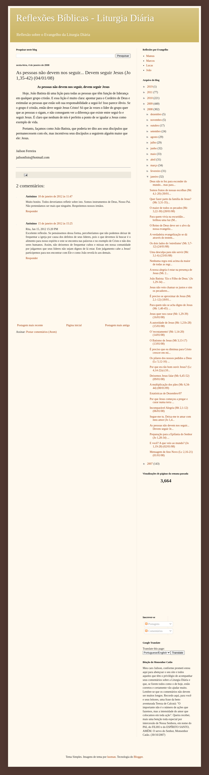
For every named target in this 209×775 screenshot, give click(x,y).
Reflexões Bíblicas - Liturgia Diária (85, 18)
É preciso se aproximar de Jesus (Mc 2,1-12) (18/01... (170, 298)
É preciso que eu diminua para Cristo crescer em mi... (171, 351)
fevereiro (155, 171)
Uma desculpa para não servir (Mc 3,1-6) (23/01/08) (169, 254)
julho (153, 142)
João (149, 70)
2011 (150, 92)
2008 (150, 109)
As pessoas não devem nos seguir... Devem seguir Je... (169, 427)
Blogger (138, 756)
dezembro (156, 114)
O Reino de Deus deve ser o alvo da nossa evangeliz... (170, 227)
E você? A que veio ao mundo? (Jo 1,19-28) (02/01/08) (169, 445)
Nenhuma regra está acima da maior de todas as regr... (170, 262)
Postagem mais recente (30, 325)
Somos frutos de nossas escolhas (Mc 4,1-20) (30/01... (171, 192)
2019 (150, 86)
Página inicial (74, 325)
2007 (150, 463)
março (154, 165)
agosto (154, 136)
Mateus (150, 56)
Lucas (149, 65)
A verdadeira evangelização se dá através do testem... (168, 236)
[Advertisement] (168, 550)
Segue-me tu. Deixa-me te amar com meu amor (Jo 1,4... (170, 418)
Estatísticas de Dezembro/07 (166, 393)
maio (153, 153)
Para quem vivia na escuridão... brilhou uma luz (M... (167, 218)
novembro (156, 119)
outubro (155, 125)
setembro (155, 131)
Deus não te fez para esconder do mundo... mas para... (168, 183)
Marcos (150, 60)
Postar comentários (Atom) (41, 331)
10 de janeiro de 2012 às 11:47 (55, 196)
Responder (32, 211)
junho (153, 148)
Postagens (152, 624)
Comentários (154, 631)
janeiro (154, 176)
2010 (150, 98)
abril (153, 159)
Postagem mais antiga (117, 325)
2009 (150, 103)
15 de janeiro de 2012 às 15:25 (55, 223)
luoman (111, 756)
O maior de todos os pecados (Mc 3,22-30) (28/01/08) (168, 209)
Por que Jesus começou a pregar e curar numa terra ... (169, 401)
